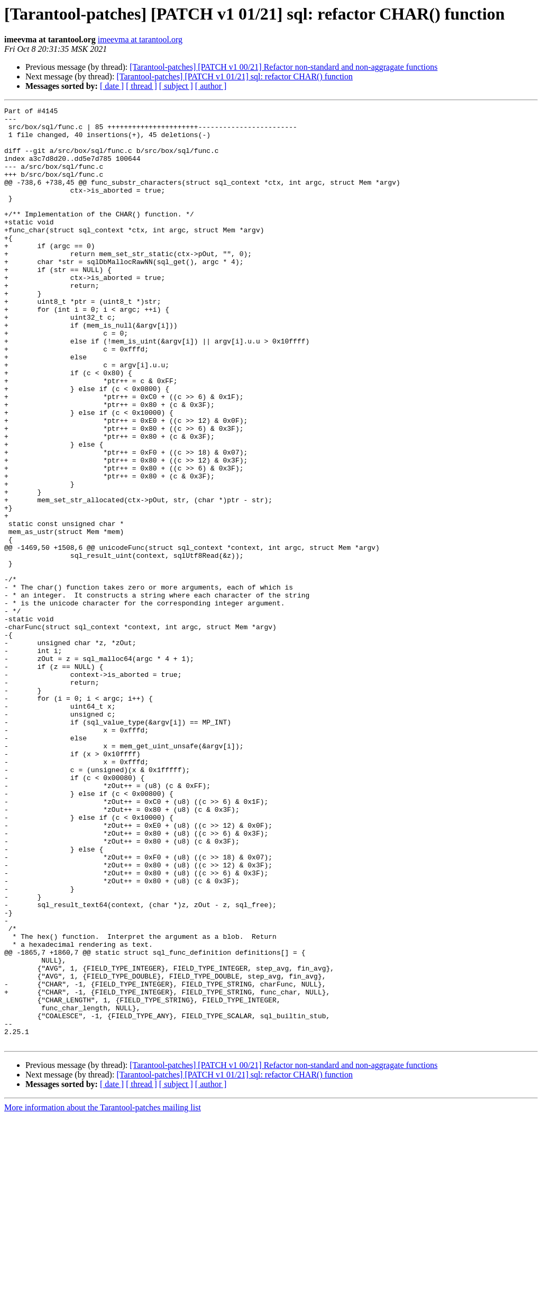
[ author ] (211, 86)
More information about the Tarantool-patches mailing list (102, 1294)
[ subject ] (176, 86)
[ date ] (112, 86)
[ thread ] (141, 86)
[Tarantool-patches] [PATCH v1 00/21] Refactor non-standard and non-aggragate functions (283, 66)
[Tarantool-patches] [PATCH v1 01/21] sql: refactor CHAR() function (234, 76)
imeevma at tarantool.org (140, 39)
